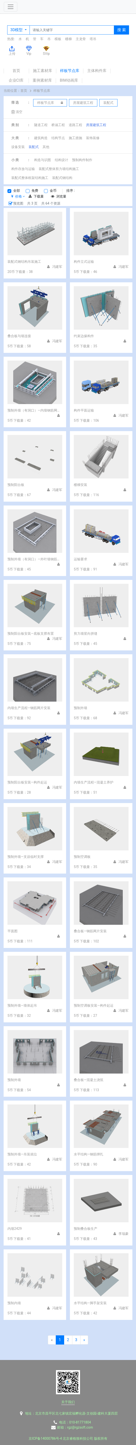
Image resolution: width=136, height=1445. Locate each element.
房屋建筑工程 (96, 125)
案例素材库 (42, 80)
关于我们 (68, 1402)
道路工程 (75, 125)
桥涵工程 (58, 125)
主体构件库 (96, 70)
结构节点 (58, 138)
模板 (58, 39)
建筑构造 (41, 138)
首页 (16, 70)
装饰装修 (92, 138)
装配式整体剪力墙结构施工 (59, 169)
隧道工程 (41, 125)
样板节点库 (69, 70)
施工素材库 (42, 70)
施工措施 (75, 138)
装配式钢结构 (62, 178)
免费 (34, 190)
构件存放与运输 (23, 169)
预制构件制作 (82, 160)
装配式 (34, 147)
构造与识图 (42, 160)
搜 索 (121, 30)
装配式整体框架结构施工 (29, 178)
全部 (16, 190)
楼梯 (68, 39)
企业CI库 (16, 80)
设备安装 (18, 147)
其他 (46, 147)
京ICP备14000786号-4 (45, 1438)
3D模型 (17, 30)
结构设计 (61, 160)
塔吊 (93, 39)
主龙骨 (81, 39)
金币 (53, 190)
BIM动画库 (69, 80)
